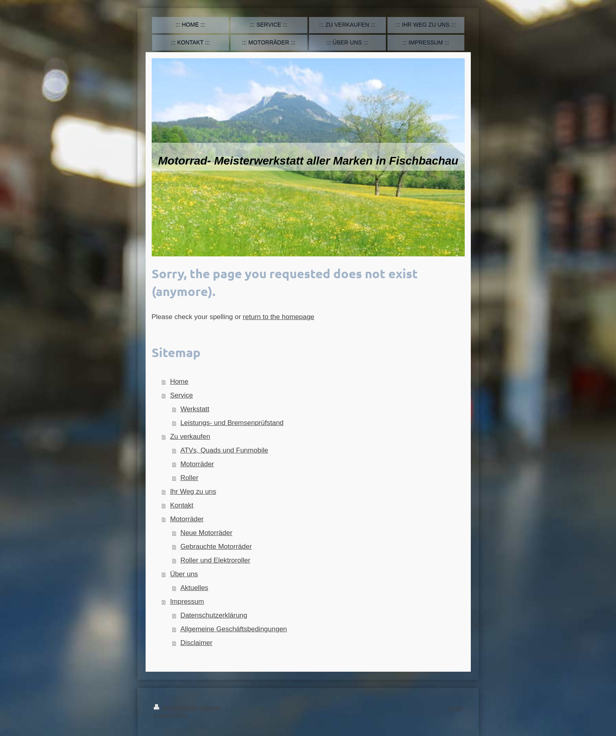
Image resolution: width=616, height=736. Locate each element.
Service (181, 395)
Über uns (184, 574)
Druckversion (175, 707)
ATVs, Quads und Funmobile (224, 450)
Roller (189, 478)
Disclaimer (196, 643)
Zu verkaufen (190, 436)
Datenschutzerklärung (213, 615)
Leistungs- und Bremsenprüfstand (232, 423)
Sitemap (210, 707)
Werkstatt (194, 409)
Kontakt (181, 505)
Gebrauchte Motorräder (216, 546)
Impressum (187, 601)
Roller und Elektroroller (215, 560)
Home (179, 381)
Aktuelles (194, 588)
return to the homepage (278, 317)
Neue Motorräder (206, 533)
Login (455, 707)
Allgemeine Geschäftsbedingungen (233, 629)
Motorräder (197, 464)
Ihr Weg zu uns (193, 491)
